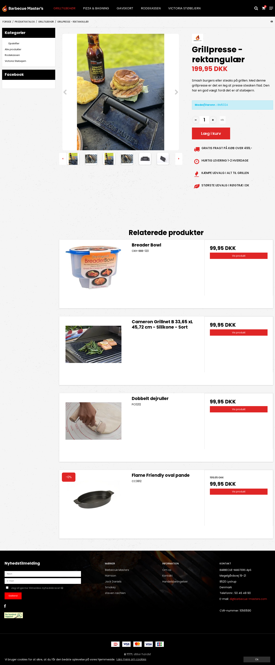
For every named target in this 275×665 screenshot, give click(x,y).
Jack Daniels (113, 581)
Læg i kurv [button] (211, 133)
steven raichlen (115, 593)
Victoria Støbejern (184, 8)
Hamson (110, 576)
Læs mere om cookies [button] (131, 659)
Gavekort (125, 8)
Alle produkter (13, 49)
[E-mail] (43, 581)
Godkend (13, 595)
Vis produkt (238, 255)
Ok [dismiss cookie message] (256, 659)
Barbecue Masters (117, 570)
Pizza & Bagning (96, 8)
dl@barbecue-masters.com (248, 599)
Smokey (110, 587)
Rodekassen (151, 8)
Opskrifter (13, 43)
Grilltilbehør (64, 8)
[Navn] (43, 574)
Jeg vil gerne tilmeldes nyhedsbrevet (50, 587)
